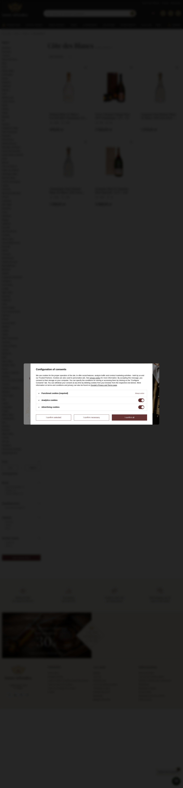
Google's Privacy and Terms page (104, 385)
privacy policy (95, 378)
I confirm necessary (91, 417)
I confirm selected (53, 417)
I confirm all (129, 417)
